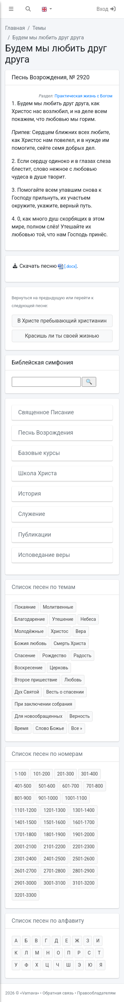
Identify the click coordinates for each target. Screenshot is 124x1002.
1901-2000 (84, 834)
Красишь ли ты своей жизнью (62, 336)
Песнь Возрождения (45, 432)
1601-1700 (84, 822)
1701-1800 (26, 834)
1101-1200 (26, 810)
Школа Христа (37, 473)
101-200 (41, 773)
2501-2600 (84, 858)
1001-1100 (76, 798)
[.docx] (67, 266)
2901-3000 (26, 883)
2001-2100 (26, 846)
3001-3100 (54, 883)
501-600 (47, 786)
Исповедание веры (44, 555)
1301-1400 (84, 810)
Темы (39, 28)
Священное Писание (46, 412)
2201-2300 (84, 846)
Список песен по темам (44, 587)
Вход (106, 9)
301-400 (89, 773)
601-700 (70, 786)
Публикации (34, 534)
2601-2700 (26, 871)
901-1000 (48, 798)
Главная (15, 28)
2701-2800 (54, 871)
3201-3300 (26, 895)
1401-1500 (26, 822)
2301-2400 (26, 858)
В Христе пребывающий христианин (62, 321)
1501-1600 (54, 822)
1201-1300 (54, 810)
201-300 (65, 773)
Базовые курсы (39, 453)
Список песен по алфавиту (48, 920)
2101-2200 (54, 846)
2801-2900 (84, 871)
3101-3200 (84, 883)
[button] (11, 9)
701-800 (94, 786)
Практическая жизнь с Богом (84, 95)
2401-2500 (54, 858)
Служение (31, 514)
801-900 (23, 798)
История (29, 493)
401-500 (23, 786)
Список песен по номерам (47, 754)
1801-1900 (54, 834)
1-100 (20, 773)
